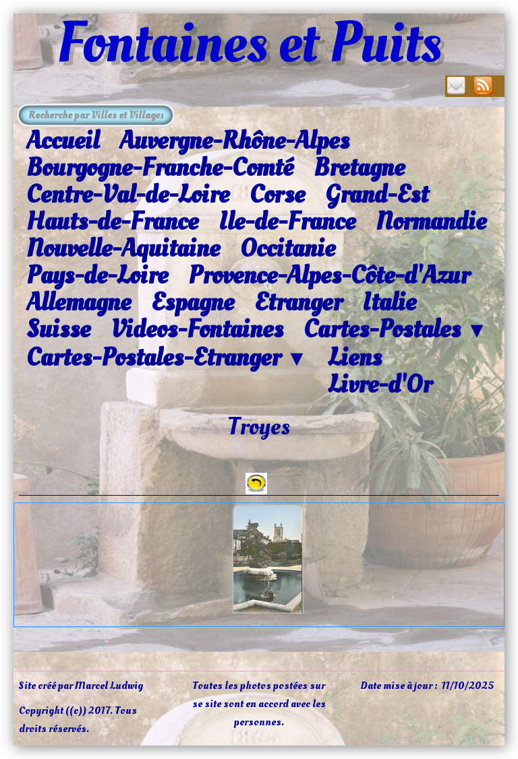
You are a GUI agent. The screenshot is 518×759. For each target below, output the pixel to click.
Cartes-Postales (396, 330)
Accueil (62, 140)
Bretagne (359, 167)
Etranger (298, 302)
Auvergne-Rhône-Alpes (234, 140)
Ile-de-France (287, 221)
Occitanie (287, 248)
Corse (277, 194)
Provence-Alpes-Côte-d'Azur (328, 275)
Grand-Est (376, 194)
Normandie (431, 221)
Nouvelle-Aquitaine (123, 248)
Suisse (58, 329)
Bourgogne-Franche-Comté (159, 167)
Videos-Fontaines (197, 329)
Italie (389, 302)
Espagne (192, 302)
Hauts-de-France (112, 221)
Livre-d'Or (380, 384)
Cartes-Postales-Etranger (167, 358)
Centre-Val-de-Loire (127, 194)
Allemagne (78, 302)
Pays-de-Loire (97, 275)
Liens (355, 357)
